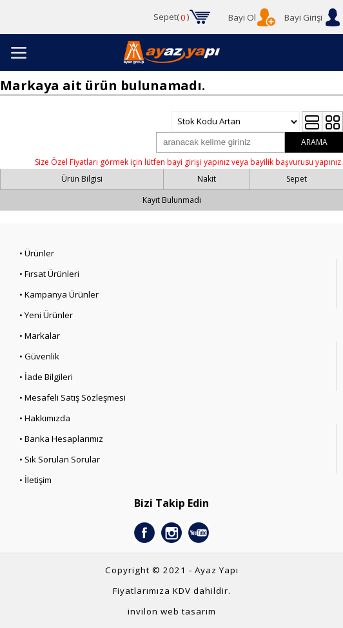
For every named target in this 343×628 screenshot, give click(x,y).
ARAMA (314, 142)
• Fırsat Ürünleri (49, 274)
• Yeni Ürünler (46, 315)
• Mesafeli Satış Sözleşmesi (72, 397)
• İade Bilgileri (46, 377)
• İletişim (35, 480)
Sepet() (171, 17)
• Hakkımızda (44, 418)
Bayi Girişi (303, 17)
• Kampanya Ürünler (59, 294)
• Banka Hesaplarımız (61, 438)
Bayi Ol (242, 17)
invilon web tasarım (172, 611)
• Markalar (39, 335)
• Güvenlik (39, 356)
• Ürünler (36, 253)
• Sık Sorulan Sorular (59, 459)
